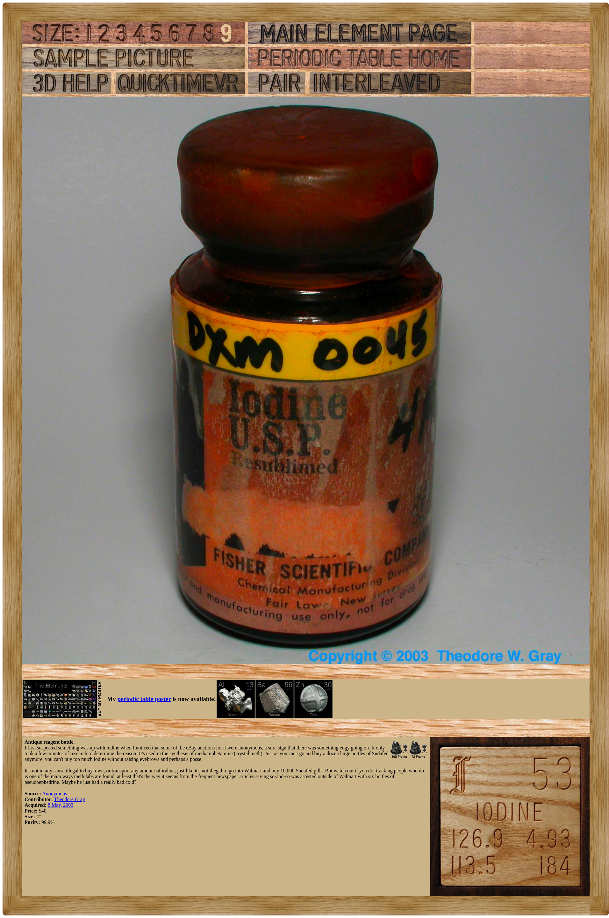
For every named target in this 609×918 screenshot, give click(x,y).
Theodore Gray (69, 799)
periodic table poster (144, 699)
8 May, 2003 (60, 805)
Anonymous (54, 793)
